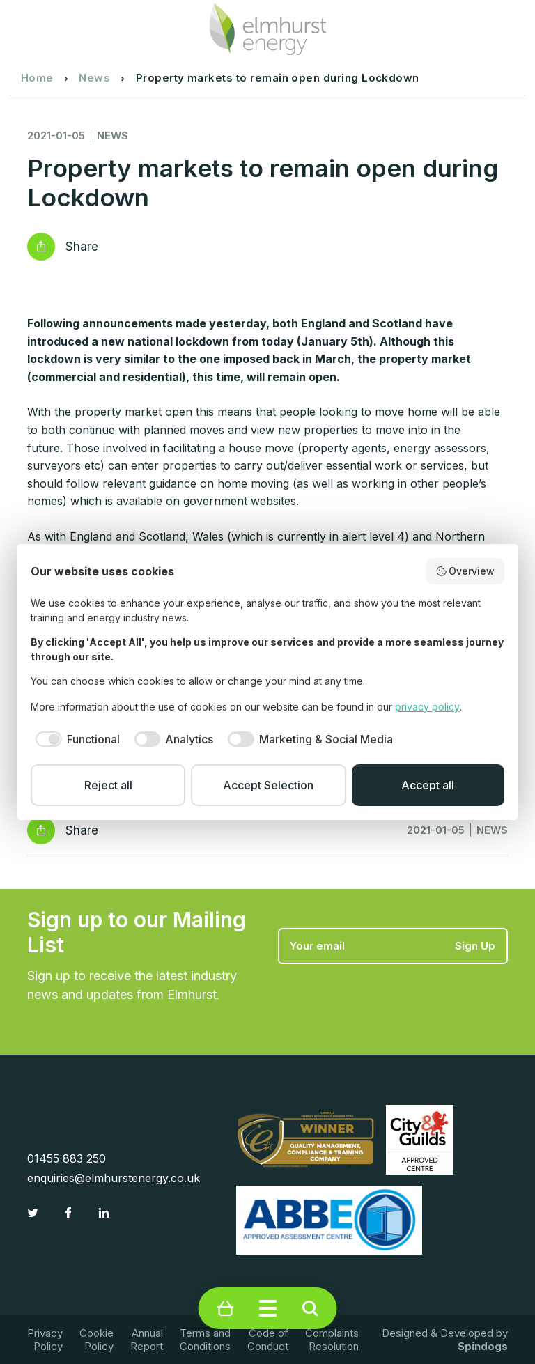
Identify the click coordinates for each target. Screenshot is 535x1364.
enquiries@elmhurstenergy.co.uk (113, 1178)
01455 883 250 (66, 1158)
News (94, 77)
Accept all (427, 785)
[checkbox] (75, 739)
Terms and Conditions (205, 1339)
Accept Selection (268, 785)
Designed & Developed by (445, 1339)
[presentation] (384, 998)
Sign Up (475, 945)
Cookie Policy (96, 1339)
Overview (465, 571)
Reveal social (41, 247)
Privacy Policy (45, 1339)
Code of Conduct (267, 1339)
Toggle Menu (268, 1308)
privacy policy (427, 707)
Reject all (108, 785)
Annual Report (146, 1339)
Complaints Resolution (332, 1339)
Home (37, 77)
